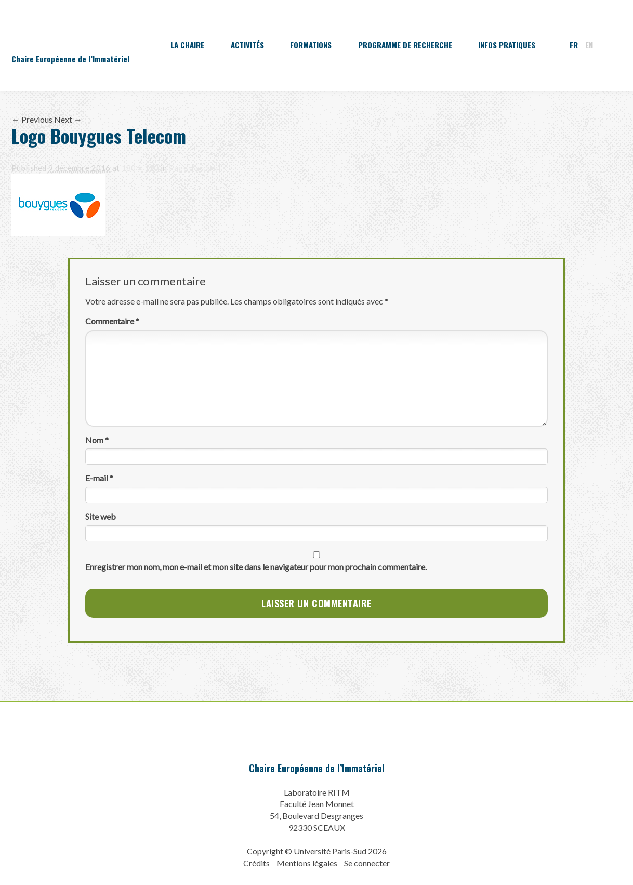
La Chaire (187, 44)
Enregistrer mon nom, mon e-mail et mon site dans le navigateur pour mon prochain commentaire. (256, 567)
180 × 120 (140, 168)
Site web (100, 516)
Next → (68, 119)
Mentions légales (306, 863)
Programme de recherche (405, 44)
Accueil (139, 45)
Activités (247, 44)
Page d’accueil (194, 168)
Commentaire (112, 321)
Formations (311, 44)
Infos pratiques (506, 44)
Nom (97, 440)
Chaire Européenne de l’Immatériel (317, 768)
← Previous (31, 119)
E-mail (99, 478)
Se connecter (367, 863)
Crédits (256, 863)
